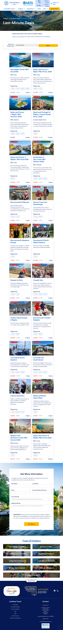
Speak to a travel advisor (19, 36)
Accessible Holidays (15, 606)
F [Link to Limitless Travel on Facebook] (54, 590)
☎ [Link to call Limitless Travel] (58, 590)
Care (44, 9)
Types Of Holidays (31, 540)
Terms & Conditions (15, 609)
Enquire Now (54, 8)
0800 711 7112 (45, 618)
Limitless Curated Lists (28, 18)
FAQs (15, 613)
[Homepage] (12, 3)
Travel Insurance (15, 615)
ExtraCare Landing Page (15, 618)
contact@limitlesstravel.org (45, 621)
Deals (39, 9)
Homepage (15, 604)
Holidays (20, 9)
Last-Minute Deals (15, 18)
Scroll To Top (31, 581)
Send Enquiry (31, 524)
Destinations (30, 9)
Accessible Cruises (9, 9)
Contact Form (46, 605)
